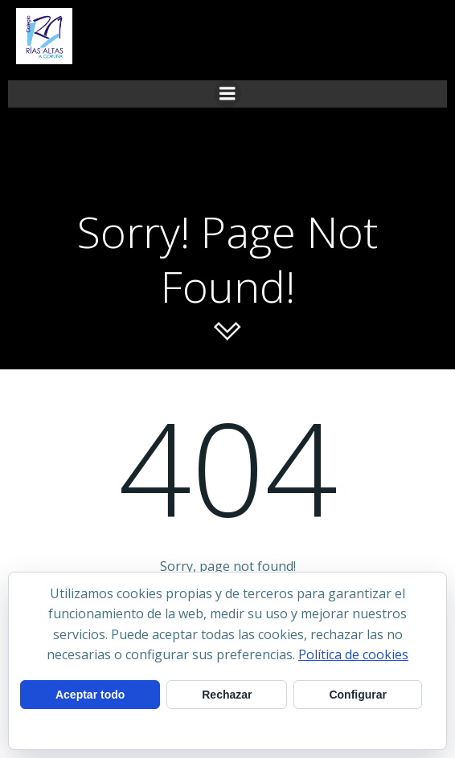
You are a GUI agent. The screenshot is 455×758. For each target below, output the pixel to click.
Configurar (358, 694)
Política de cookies (353, 654)
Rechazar (227, 694)
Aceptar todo (90, 694)
